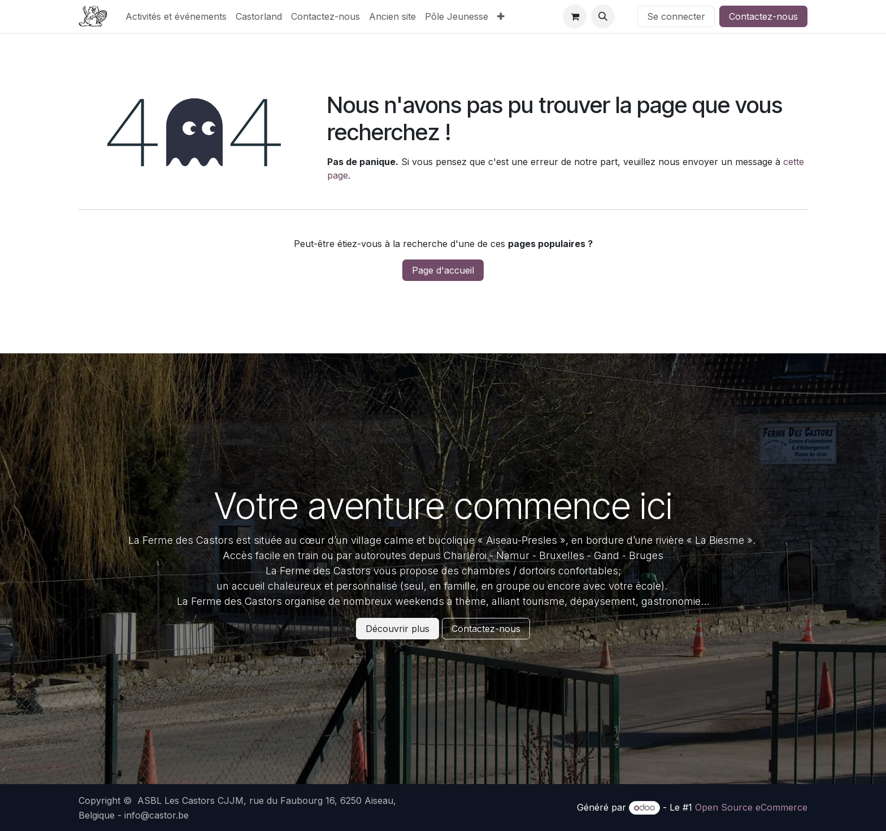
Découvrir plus (397, 628)
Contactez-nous (763, 16)
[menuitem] (176, 16)
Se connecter (676, 16)
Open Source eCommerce (751, 807)
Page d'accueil (443, 270)
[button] (603, 16)
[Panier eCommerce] (575, 16)
